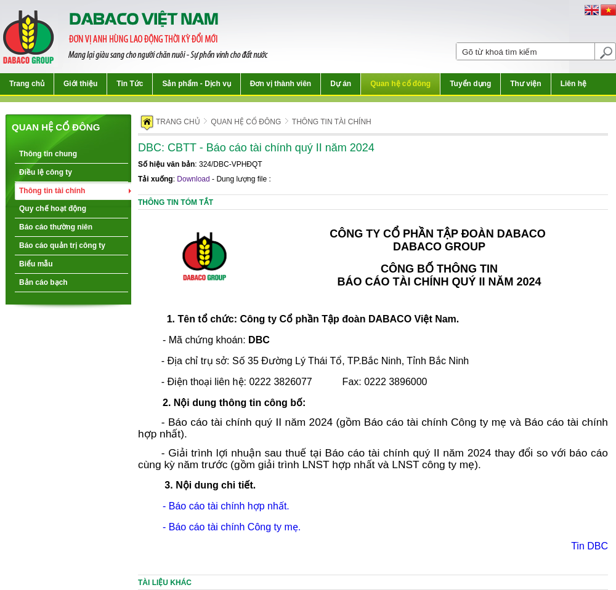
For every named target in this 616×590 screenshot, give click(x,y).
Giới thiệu (80, 83)
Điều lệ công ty (45, 172)
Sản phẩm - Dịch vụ (196, 83)
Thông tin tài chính (52, 190)
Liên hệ (573, 83)
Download (193, 179)
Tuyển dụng (470, 83)
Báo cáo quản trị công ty (62, 245)
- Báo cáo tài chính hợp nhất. (226, 506)
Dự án (340, 83)
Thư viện (525, 83)
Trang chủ (26, 83)
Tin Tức (129, 83)
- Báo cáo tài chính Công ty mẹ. (232, 527)
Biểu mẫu (36, 264)
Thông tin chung (48, 153)
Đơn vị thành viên (280, 83)
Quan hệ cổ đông (400, 83)
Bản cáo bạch (43, 282)
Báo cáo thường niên (55, 227)
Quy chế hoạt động (52, 208)
